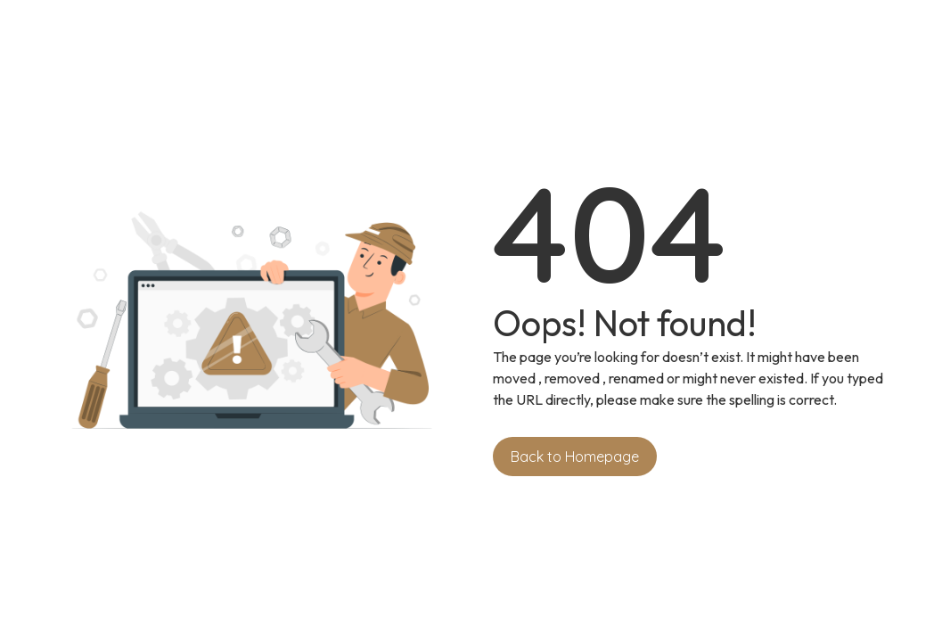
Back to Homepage (575, 456)
